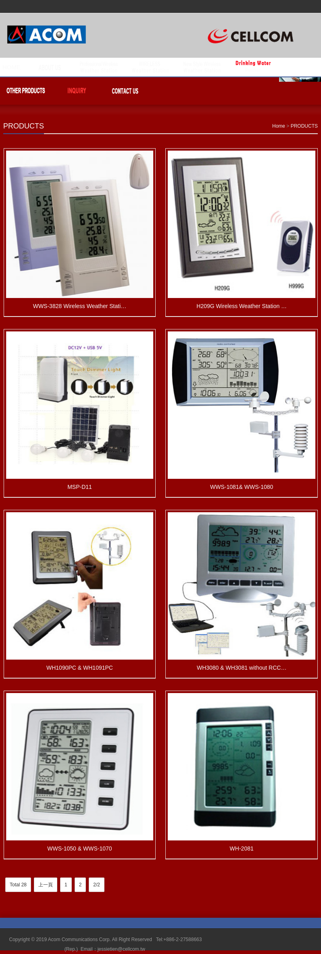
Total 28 (18, 885)
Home (278, 126)
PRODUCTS (23, 126)
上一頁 (45, 885)
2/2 (96, 885)
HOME (11, 67)
